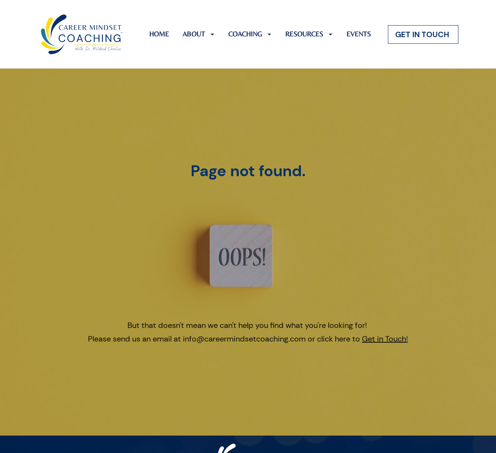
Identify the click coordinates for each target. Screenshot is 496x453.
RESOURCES (308, 34)
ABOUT (198, 34)
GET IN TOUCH (423, 34)
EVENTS (358, 34)
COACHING (249, 34)
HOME (159, 34)
